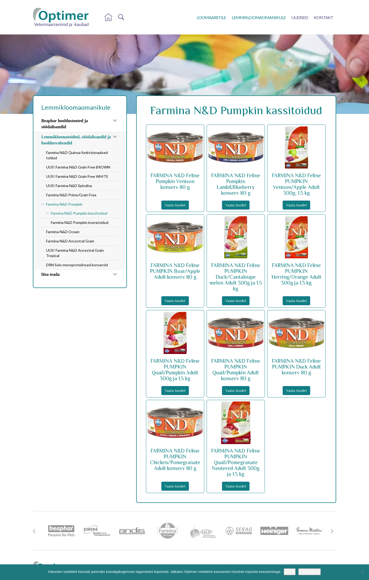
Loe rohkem (309, 572)
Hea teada (50, 274)
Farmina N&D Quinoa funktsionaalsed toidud (77, 155)
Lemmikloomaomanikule (259, 17)
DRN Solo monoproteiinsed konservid (77, 265)
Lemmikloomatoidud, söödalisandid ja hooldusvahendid (76, 140)
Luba (290, 572)
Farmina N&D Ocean (62, 231)
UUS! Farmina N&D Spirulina (69, 185)
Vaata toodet (175, 205)
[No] (362, 572)
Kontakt (323, 17)
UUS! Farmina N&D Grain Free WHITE (77, 176)
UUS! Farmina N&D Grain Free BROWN (78, 167)
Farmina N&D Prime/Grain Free (71, 195)
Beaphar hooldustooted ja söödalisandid (64, 123)
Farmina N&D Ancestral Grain (70, 241)
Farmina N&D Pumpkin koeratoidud (79, 222)
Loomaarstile (211, 17)
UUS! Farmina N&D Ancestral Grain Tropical (75, 253)
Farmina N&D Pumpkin (64, 204)
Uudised (299, 17)
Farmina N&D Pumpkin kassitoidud (79, 213)
